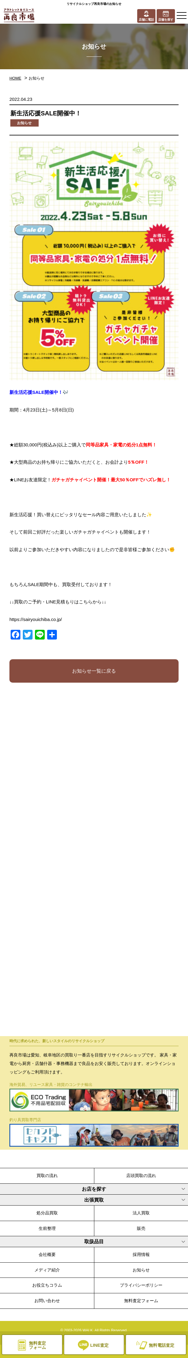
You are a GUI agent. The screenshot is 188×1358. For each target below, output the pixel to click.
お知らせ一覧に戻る (94, 671)
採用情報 (141, 1254)
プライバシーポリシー (141, 1285)
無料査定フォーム (141, 1300)
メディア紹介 (47, 1270)
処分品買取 (47, 1212)
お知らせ (141, 1270)
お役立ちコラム (47, 1285)
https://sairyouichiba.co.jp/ (35, 619)
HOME (15, 78)
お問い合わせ (47, 1300)
